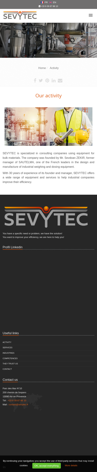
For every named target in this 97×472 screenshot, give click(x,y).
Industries (8, 353)
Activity (7, 342)
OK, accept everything (46, 465)
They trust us (10, 364)
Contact (7, 369)
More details (71, 465)
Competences (10, 358)
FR (44, 2)
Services (7, 347)
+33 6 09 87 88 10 (49, 6)
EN (52, 2)
